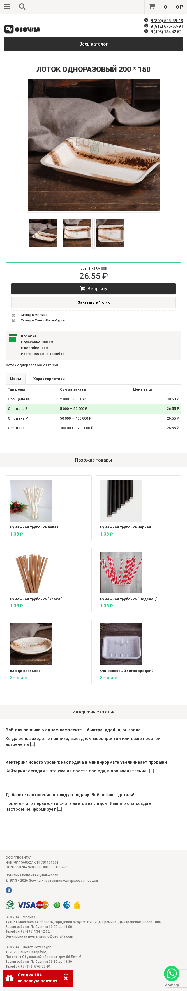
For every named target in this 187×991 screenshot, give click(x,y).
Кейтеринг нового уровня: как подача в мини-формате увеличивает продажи (86, 762)
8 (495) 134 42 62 (166, 32)
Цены (15, 379)
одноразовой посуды (80, 881)
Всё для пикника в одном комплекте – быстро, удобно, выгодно (73, 729)
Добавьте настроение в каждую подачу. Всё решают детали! (70, 794)
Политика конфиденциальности (32, 875)
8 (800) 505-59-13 (167, 20)
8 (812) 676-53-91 (167, 26)
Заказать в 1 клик (94, 302)
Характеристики (49, 379)
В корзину (93, 288)
